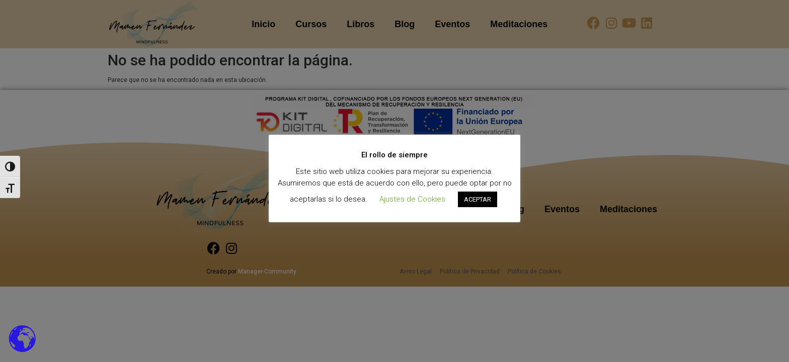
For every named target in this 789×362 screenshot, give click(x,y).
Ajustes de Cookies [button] (412, 199)
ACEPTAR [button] (477, 199)
